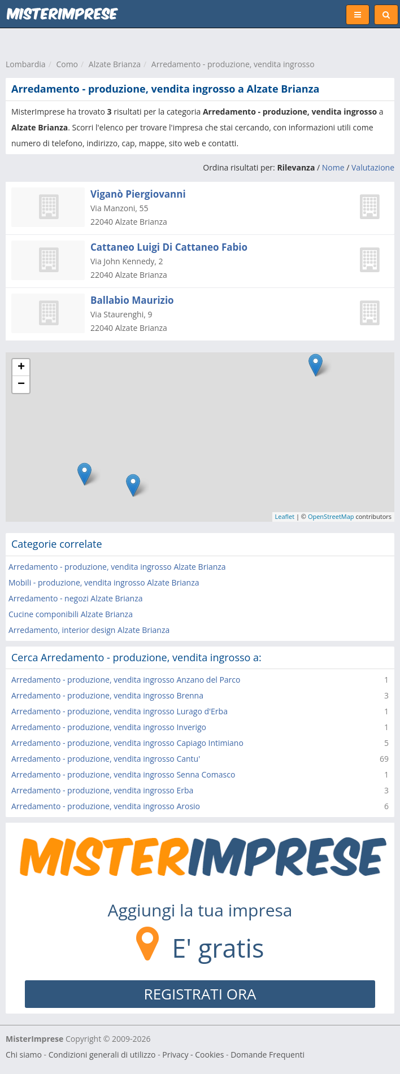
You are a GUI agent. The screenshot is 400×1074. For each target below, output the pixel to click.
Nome (333, 167)
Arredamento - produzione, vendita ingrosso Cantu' (105, 758)
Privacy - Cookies (193, 1054)
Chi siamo (24, 1054)
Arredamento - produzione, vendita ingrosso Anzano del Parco (125, 679)
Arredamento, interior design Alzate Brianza (88, 630)
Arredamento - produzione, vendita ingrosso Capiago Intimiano (127, 742)
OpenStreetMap (331, 516)
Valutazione (372, 167)
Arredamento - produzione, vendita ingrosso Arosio (105, 806)
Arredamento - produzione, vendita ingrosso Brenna (107, 695)
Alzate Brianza (115, 64)
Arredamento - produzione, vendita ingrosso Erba (102, 790)
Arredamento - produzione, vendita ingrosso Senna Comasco (123, 774)
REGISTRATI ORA (200, 994)
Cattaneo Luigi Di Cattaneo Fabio (168, 247)
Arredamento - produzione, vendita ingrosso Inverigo (108, 727)
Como (67, 64)
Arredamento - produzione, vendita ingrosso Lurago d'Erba (119, 711)
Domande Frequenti (268, 1054)
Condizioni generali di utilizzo (102, 1054)
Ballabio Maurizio (132, 300)
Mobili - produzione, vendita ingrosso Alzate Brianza (103, 582)
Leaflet (285, 516)
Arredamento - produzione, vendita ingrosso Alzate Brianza (117, 566)
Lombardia (26, 64)
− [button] (21, 384)
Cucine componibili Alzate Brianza (70, 614)
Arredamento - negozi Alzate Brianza (75, 598)
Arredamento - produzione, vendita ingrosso (233, 64)
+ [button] (21, 367)
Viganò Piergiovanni (138, 193)
